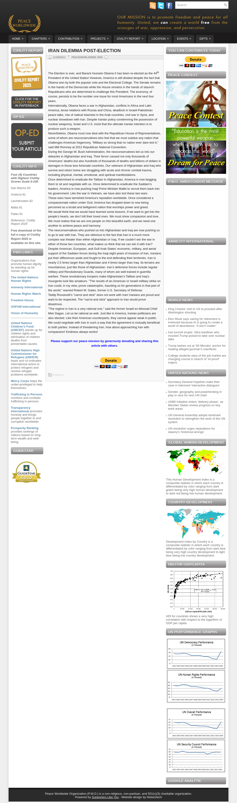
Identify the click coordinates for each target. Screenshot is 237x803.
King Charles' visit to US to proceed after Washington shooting (195, 310)
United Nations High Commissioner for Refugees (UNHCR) (25, 354)
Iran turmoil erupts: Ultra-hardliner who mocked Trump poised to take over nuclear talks (196, 336)
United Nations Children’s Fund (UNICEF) (22, 326)
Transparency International (21, 409)
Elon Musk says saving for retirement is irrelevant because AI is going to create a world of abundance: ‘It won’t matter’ (195, 322)
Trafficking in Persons (26, 394)
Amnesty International (27, 287)
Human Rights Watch (26, 293)
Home (19, 37)
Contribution (71, 37)
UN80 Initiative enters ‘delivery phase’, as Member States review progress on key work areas (195, 405)
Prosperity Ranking (24, 428)
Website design (131, 797)
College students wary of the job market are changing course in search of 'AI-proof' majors (197, 359)
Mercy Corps (20, 381)
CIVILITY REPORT (132, 37)
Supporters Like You (105, 797)
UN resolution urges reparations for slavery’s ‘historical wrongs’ (191, 430)
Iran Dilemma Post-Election (84, 50)
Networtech (154, 797)
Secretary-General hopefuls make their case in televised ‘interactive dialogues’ (194, 383)
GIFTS (207, 37)
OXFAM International (26, 306)
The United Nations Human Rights (24, 279)
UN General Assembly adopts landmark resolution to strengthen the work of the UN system (196, 418)
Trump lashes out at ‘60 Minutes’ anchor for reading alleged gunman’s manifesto (197, 347)
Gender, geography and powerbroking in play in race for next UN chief (195, 393)
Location (162, 37)
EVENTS (185, 37)
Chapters (42, 37)
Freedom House (22, 300)
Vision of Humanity (24, 313)
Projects (101, 37)
